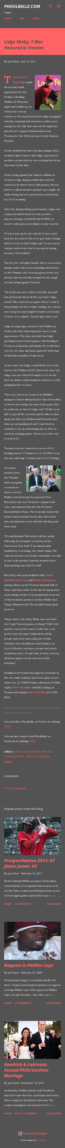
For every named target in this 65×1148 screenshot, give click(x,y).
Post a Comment (15, 788)
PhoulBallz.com (22, 6)
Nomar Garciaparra (44, 580)
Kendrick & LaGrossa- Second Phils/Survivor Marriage (26, 1070)
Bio (22, 18)
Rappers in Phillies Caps (28, 965)
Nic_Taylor (40, 1140)
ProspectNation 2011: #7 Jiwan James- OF (29, 863)
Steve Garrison (37, 692)
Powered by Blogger (32, 1133)
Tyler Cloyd (19, 687)
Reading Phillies (40, 751)
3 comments (23, 1003)
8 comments (23, 904)
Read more (54, 904)
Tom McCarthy (14, 756)
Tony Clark (21, 580)
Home (7, 18)
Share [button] (8, 762)
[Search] (50, 6)
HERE (7, 726)
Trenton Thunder (37, 756)
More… (37, 18)
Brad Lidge (19, 82)
